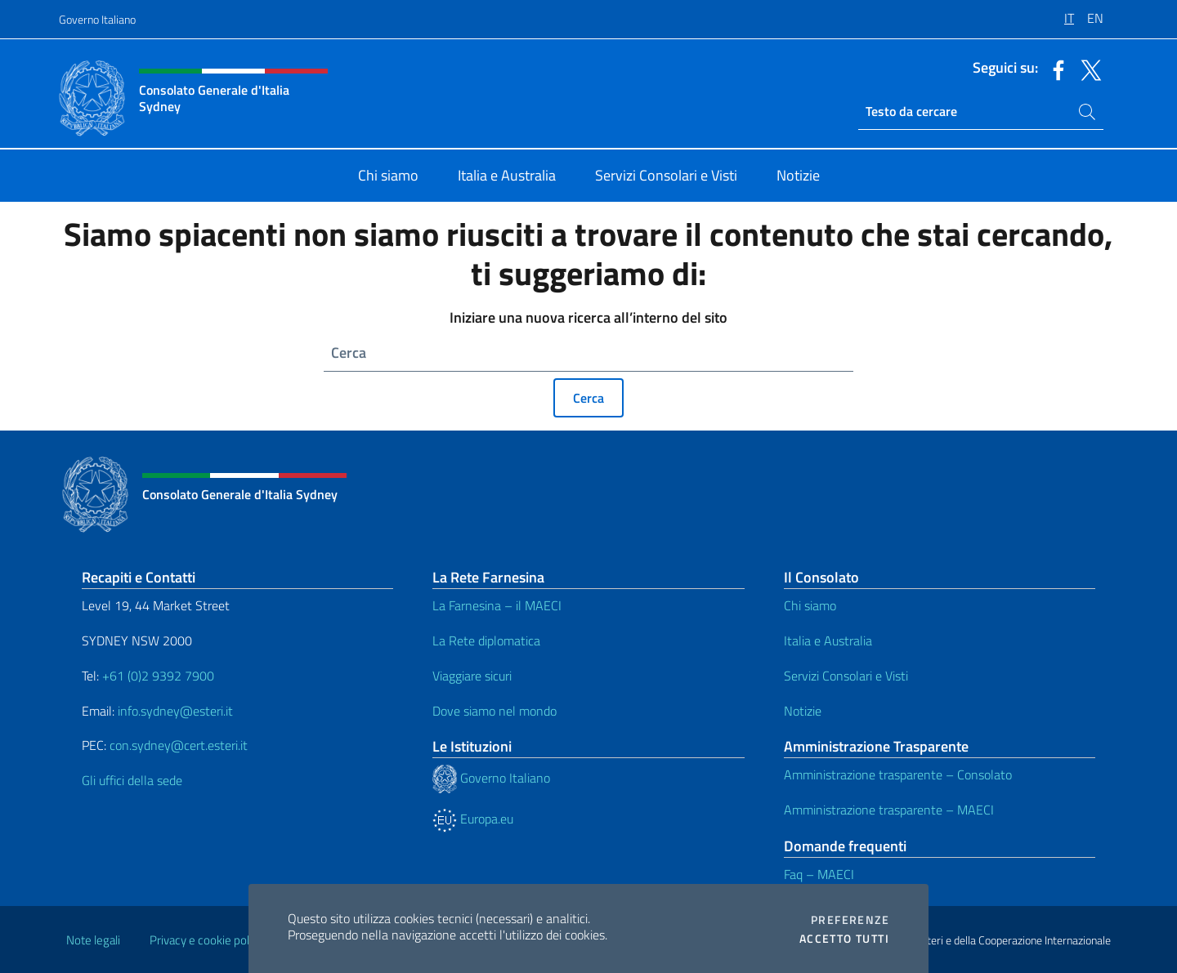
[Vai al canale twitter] (1087, 68)
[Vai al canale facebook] (1054, 68)
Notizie (802, 711)
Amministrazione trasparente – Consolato (898, 774)
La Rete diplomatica (486, 640)
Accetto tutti (844, 938)
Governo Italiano (97, 19)
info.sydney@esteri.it (175, 711)
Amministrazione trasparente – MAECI (889, 809)
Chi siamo (810, 605)
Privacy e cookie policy (206, 940)
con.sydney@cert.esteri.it (179, 745)
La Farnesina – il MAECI (497, 605)
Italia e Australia (828, 640)
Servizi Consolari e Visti (846, 675)
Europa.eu (472, 818)
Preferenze (850, 920)
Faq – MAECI (819, 874)
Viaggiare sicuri (472, 675)
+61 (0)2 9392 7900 (158, 675)
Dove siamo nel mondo (494, 711)
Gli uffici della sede (132, 780)
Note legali (93, 940)
